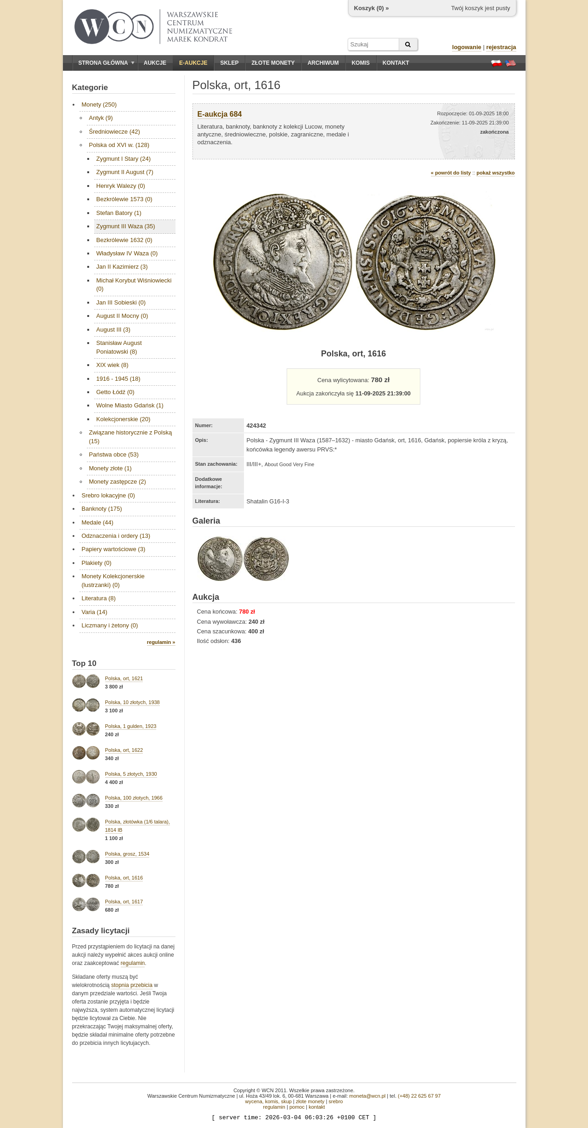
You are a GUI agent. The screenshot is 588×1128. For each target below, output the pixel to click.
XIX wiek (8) (112, 364)
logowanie (466, 47)
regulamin (133, 963)
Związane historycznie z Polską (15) (130, 436)
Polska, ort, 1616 (124, 877)
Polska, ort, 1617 (124, 901)
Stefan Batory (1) (118, 212)
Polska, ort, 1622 (124, 750)
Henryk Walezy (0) (120, 185)
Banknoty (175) (102, 508)
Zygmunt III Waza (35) (125, 226)
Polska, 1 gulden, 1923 (131, 726)
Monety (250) (99, 104)
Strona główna (107, 63)
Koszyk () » (371, 8)
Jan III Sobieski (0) (121, 302)
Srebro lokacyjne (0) (108, 495)
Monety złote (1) (110, 468)
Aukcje (155, 63)
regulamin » (161, 642)
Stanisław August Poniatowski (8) (119, 347)
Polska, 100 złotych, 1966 (134, 798)
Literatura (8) (99, 598)
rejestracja (501, 47)
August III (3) (113, 329)
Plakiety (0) (97, 562)
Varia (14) (94, 612)
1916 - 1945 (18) (118, 378)
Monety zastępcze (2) (117, 481)
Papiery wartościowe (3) (114, 549)
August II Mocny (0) (122, 315)
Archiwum (323, 63)
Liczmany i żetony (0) (110, 625)
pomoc (297, 1107)
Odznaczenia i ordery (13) (116, 535)
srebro (335, 1101)
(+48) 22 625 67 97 (419, 1096)
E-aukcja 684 (220, 114)
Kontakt (396, 63)
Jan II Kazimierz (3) (122, 266)
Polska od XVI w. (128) (119, 144)
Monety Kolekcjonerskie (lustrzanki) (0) (113, 580)
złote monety (310, 1101)
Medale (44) (97, 522)
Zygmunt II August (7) (124, 172)
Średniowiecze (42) (114, 131)
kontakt (317, 1107)
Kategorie (90, 87)
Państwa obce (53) (114, 454)
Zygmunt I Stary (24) (123, 158)
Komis (360, 63)
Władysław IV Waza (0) (127, 253)
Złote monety (272, 63)
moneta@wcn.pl (367, 1096)
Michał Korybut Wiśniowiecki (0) (134, 284)
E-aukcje (193, 63)
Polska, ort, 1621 (124, 678)
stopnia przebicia (132, 985)
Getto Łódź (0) (115, 392)
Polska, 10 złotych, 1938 (132, 702)
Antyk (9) (101, 117)
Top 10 (84, 663)
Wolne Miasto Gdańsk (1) (130, 405)
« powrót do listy (451, 172)
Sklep (229, 63)
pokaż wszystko (495, 172)
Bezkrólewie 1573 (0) (124, 199)
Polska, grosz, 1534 (127, 854)
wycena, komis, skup (268, 1101)
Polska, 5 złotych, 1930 (131, 774)
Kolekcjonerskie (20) (123, 419)
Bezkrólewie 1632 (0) (124, 240)
